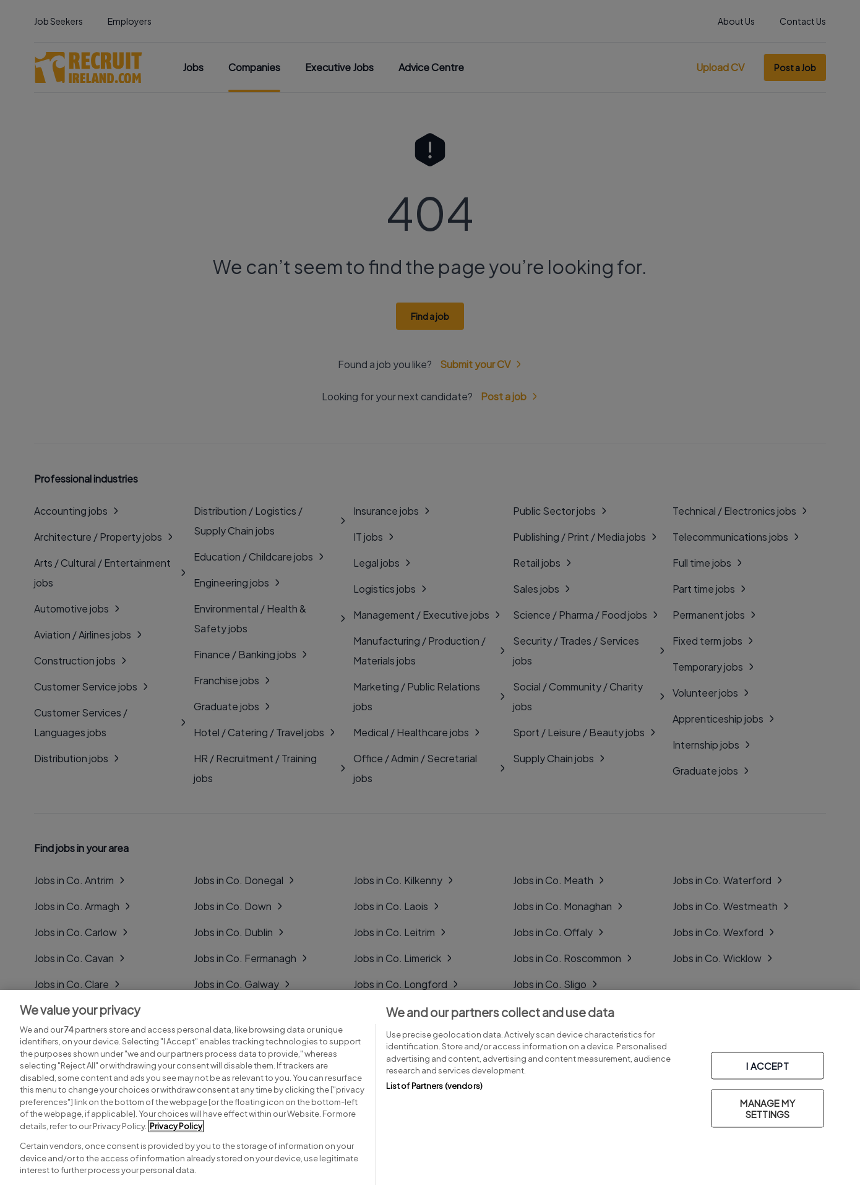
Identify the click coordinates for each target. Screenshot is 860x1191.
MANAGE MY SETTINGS (767, 1108)
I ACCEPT (767, 1066)
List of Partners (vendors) (434, 1086)
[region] (430, 1090)
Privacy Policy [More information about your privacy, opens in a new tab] (176, 1126)
